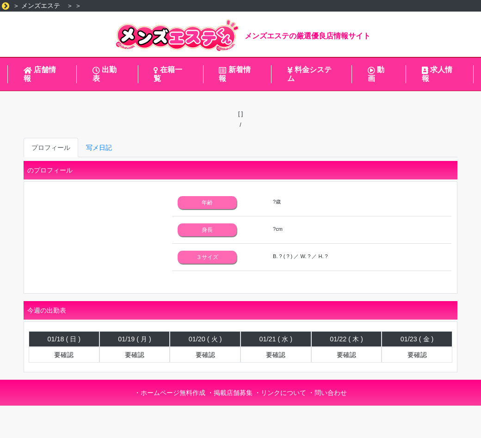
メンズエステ (40, 5)
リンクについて (283, 392)
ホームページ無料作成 (173, 392)
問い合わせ (330, 392)
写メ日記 (99, 147)
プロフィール (50, 147)
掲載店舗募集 (233, 392)
